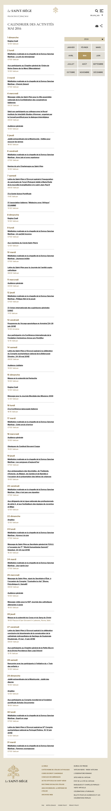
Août (84, 64)
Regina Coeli (13, 41)
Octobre (71, 72)
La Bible (45, 766)
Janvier (70, 47)
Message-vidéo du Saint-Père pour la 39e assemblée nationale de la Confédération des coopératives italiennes (29, 100)
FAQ (43, 805)
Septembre (98, 64)
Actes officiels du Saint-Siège (54, 781)
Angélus (11, 520)
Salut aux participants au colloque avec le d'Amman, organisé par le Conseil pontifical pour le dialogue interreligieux (30, 114)
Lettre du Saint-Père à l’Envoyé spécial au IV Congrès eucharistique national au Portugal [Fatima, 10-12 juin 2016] (30, 730)
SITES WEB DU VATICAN (82, 777)
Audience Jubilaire (15, 365)
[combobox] (84, 39)
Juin (98, 55)
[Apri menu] (101, 11)
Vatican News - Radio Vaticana (86, 769)
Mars (98, 47)
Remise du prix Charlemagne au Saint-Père (25, 166)
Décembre (98, 72)
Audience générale (15, 126)
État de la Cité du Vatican (84, 781)
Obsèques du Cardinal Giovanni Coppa (24, 446)
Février (84, 47)
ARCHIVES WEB (47, 795)
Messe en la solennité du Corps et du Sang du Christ (29, 617)
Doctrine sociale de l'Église (53, 784)
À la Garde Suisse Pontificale (19, 194)
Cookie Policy (62, 805)
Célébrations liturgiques (84, 791)
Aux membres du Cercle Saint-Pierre (23, 243)
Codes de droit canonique (52, 773)
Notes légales (51, 805)
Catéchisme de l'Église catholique (56, 769)
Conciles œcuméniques (51, 777)
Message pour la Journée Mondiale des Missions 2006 (30, 396)
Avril (71, 55)
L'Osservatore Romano (83, 773)
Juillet (70, 64)
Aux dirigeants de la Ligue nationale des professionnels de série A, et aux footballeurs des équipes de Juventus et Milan (31, 504)
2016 (22, 16)
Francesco (13, 16)
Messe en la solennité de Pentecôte (22, 378)
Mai (26, 16)
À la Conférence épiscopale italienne (23, 409)
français (95, 16)
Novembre (84, 72)
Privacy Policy (74, 805)
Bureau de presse (81, 766)
